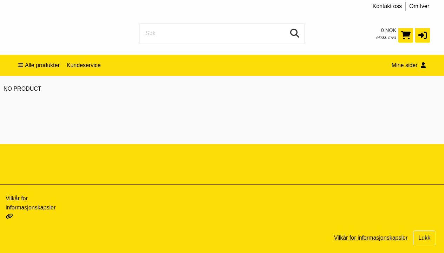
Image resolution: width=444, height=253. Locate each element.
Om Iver (419, 6)
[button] (422, 35)
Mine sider (409, 65)
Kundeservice (84, 65)
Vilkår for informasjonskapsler (31, 207)
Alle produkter (39, 65)
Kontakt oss (387, 6)
